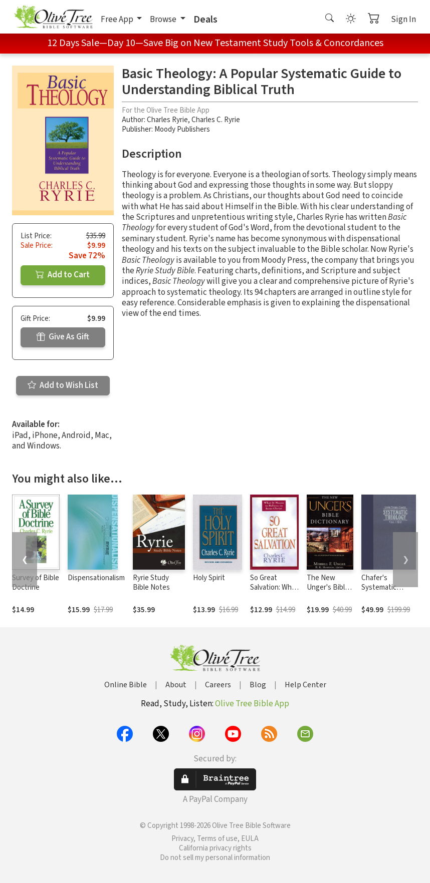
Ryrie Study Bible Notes (151, 583)
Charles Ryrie (167, 120)
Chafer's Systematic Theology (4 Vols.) (379, 592)
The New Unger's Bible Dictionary (328, 587)
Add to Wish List (63, 385)
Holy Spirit (209, 578)
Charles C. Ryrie (215, 120)
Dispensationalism (96, 578)
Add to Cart (63, 275)
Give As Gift (63, 337)
